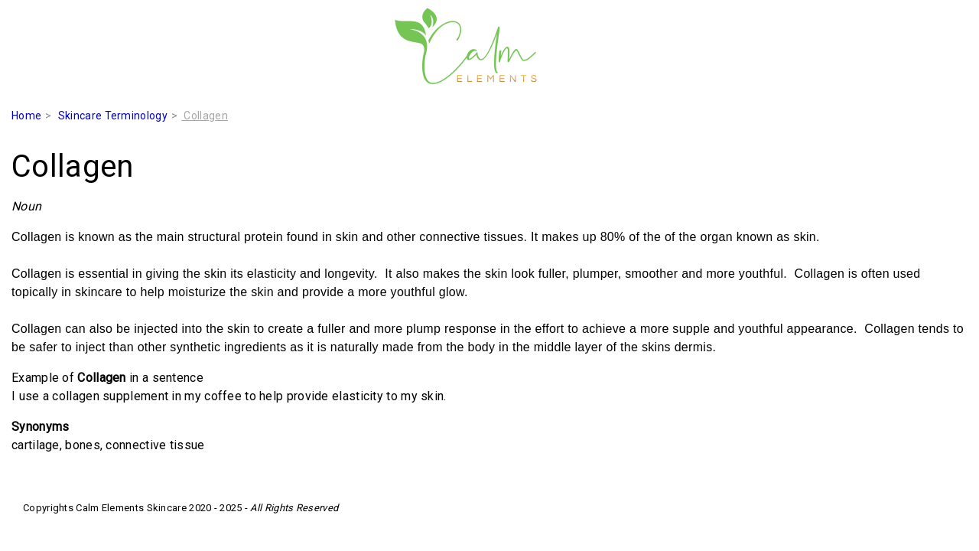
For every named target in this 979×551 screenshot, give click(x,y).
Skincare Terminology (113, 115)
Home (26, 115)
